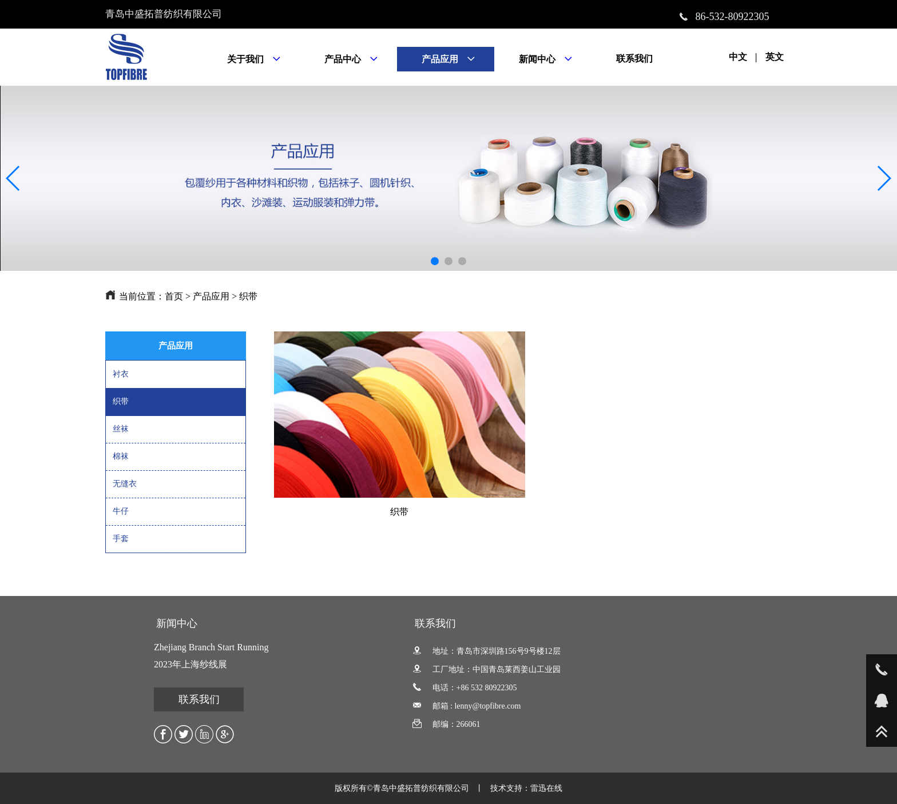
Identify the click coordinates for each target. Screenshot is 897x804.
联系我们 (199, 699)
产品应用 (211, 296)
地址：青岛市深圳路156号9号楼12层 (486, 651)
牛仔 (121, 511)
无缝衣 (125, 483)
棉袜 (121, 456)
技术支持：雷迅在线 (526, 788)
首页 (174, 296)
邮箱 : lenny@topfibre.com (466, 706)
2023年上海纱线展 (190, 664)
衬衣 (121, 374)
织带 (248, 296)
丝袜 (121, 429)
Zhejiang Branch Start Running (211, 647)
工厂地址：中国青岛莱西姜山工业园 (486, 669)
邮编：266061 (446, 724)
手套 (121, 538)
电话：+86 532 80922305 (464, 687)
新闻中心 (176, 623)
